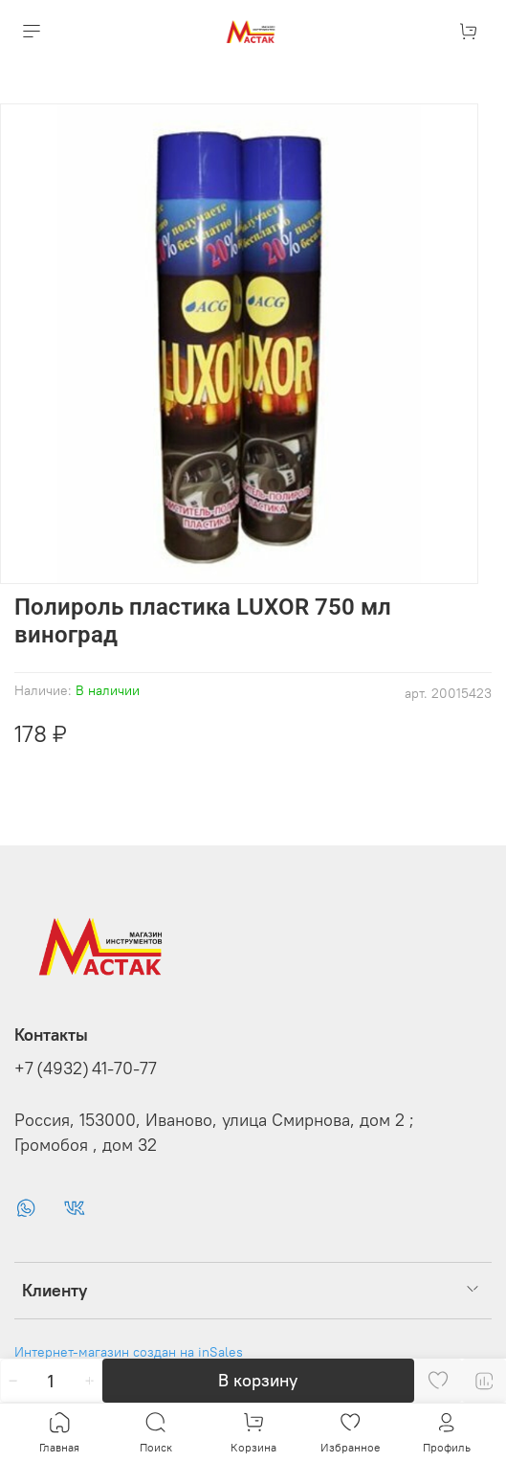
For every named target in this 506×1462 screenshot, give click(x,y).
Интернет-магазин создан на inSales (128, 1352)
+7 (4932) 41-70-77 (85, 1068)
